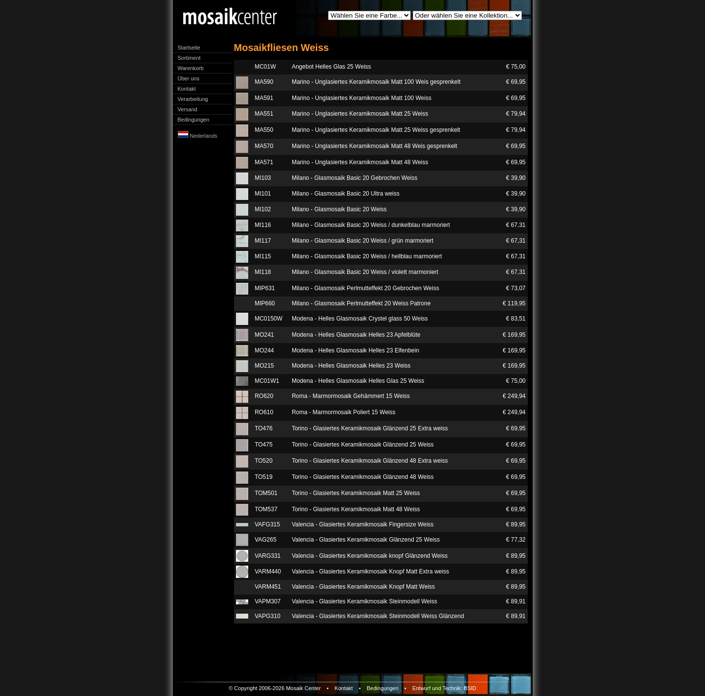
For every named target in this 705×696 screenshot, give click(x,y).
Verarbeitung (193, 99)
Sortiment (189, 58)
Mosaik (294, 688)
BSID (470, 688)
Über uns (189, 78)
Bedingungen (194, 120)
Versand (187, 109)
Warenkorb (191, 68)
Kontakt (187, 89)
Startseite (189, 47)
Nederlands (197, 136)
